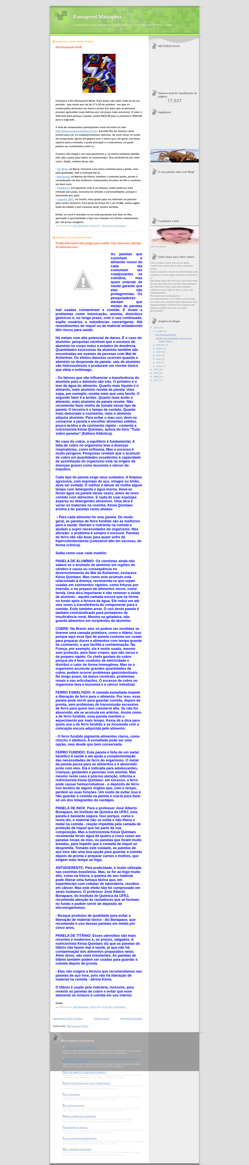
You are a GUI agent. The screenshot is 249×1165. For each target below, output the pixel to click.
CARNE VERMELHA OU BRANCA (79, 1116)
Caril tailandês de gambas (75, 1127)
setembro (161, 345)
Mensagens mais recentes (67, 1018)
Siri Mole (62, 169)
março (159, 366)
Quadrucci (63, 187)
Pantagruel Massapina (97, 17)
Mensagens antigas (131, 1018)
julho (158, 352)
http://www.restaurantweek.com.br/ (77, 131)
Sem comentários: (117, 226)
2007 (156, 380)
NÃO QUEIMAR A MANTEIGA (77, 1149)
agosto (159, 348)
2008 (156, 377)
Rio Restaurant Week (69, 47)
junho (159, 355)
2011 (156, 327)
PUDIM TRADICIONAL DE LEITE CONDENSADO (87, 1083)
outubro (160, 331)
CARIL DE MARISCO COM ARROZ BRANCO (84, 1072)
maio (158, 359)
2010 (156, 369)
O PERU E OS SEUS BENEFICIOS (80, 1048)
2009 (156, 373)
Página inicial (101, 1018)
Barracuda (63, 176)
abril (158, 362)
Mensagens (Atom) (77, 1026)
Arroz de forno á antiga (73, 1105)
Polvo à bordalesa (71, 1094)
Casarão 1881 (65, 199)
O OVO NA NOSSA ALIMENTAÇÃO (80, 1138)
